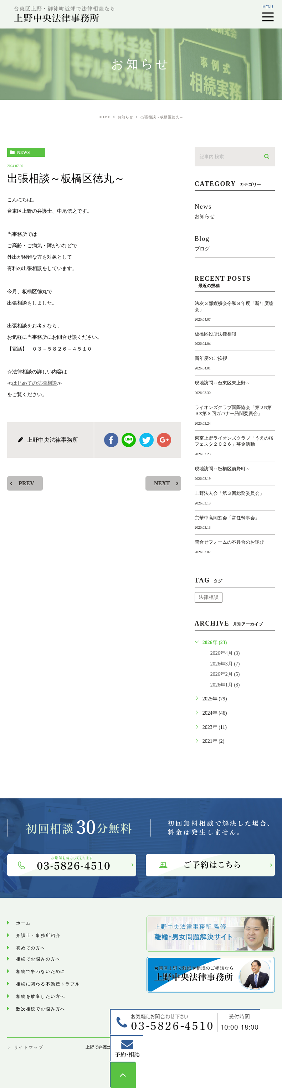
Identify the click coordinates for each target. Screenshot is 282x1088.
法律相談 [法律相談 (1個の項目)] (209, 597)
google (164, 440)
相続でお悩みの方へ (47, 958)
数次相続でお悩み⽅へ (51, 1008)
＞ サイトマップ (25, 1047)
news (23, 152)
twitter (146, 440)
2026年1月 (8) (225, 685)
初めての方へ (37, 947)
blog (235, 243)
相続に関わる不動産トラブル (61, 983)
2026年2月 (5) (225, 674)
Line (129, 440)
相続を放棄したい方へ (51, 996)
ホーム (26, 922)
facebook (111, 440)
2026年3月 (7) (225, 664)
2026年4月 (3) (225, 653)
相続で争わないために (51, 971)
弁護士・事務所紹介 (47, 935)
